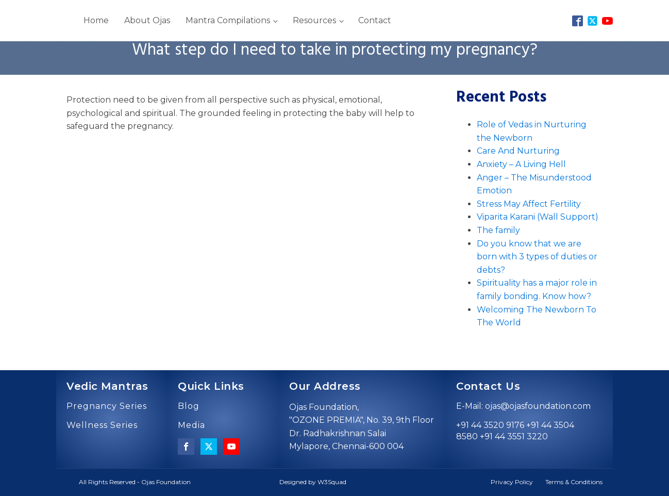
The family (498, 230)
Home (96, 20)
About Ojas (147, 20)
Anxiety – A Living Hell (521, 164)
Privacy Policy (512, 482)
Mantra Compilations (228, 20)
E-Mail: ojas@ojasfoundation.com (523, 406)
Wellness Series (102, 425)
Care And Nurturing (518, 151)
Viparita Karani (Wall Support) (537, 217)
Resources (314, 20)
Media (191, 425)
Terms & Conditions (574, 482)
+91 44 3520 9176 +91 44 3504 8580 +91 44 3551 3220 (515, 430)
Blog (188, 406)
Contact (374, 20)
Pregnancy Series (106, 406)
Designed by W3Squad (312, 482)
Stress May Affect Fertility (529, 204)
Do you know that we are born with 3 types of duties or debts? (537, 257)
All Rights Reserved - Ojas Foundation (135, 482)
